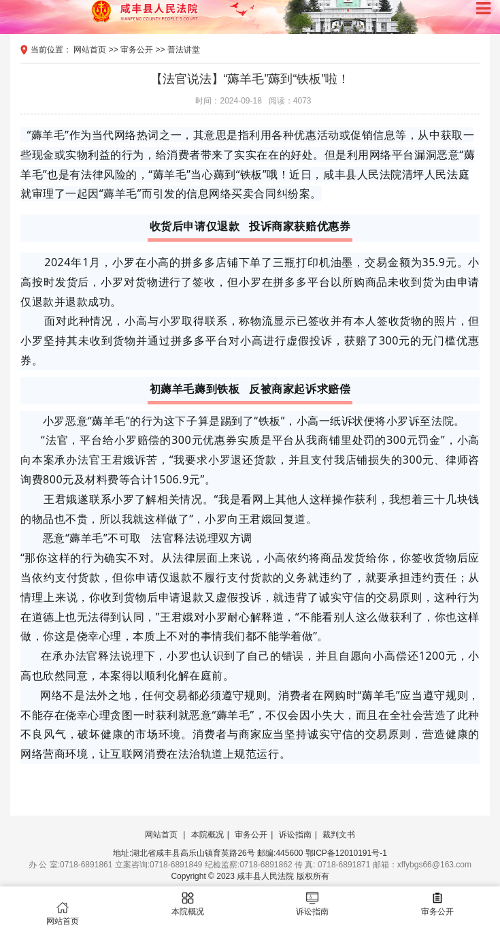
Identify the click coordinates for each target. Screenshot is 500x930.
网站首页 (89, 49)
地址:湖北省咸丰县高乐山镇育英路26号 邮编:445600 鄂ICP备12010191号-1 (250, 853)
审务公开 (136, 49)
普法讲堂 (183, 49)
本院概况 (207, 834)
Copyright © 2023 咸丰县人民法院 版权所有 (250, 876)
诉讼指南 (295, 834)
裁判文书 (338, 834)
